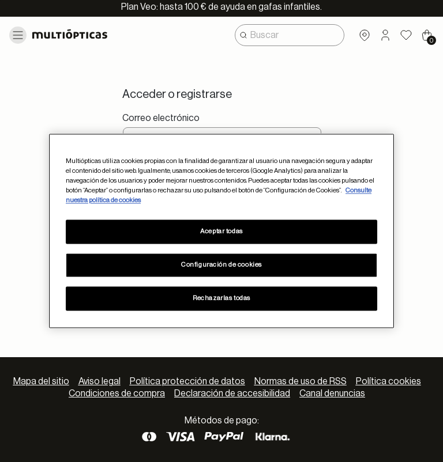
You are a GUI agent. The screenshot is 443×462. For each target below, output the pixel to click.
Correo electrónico (161, 118)
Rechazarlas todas (221, 299)
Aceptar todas (221, 232)
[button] (385, 35)
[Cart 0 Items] (427, 35)
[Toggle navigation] (18, 35)
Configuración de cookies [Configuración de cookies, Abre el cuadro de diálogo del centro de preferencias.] (221, 265)
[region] (221, 230)
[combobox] (289, 35)
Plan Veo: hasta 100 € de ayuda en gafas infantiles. (221, 7)
